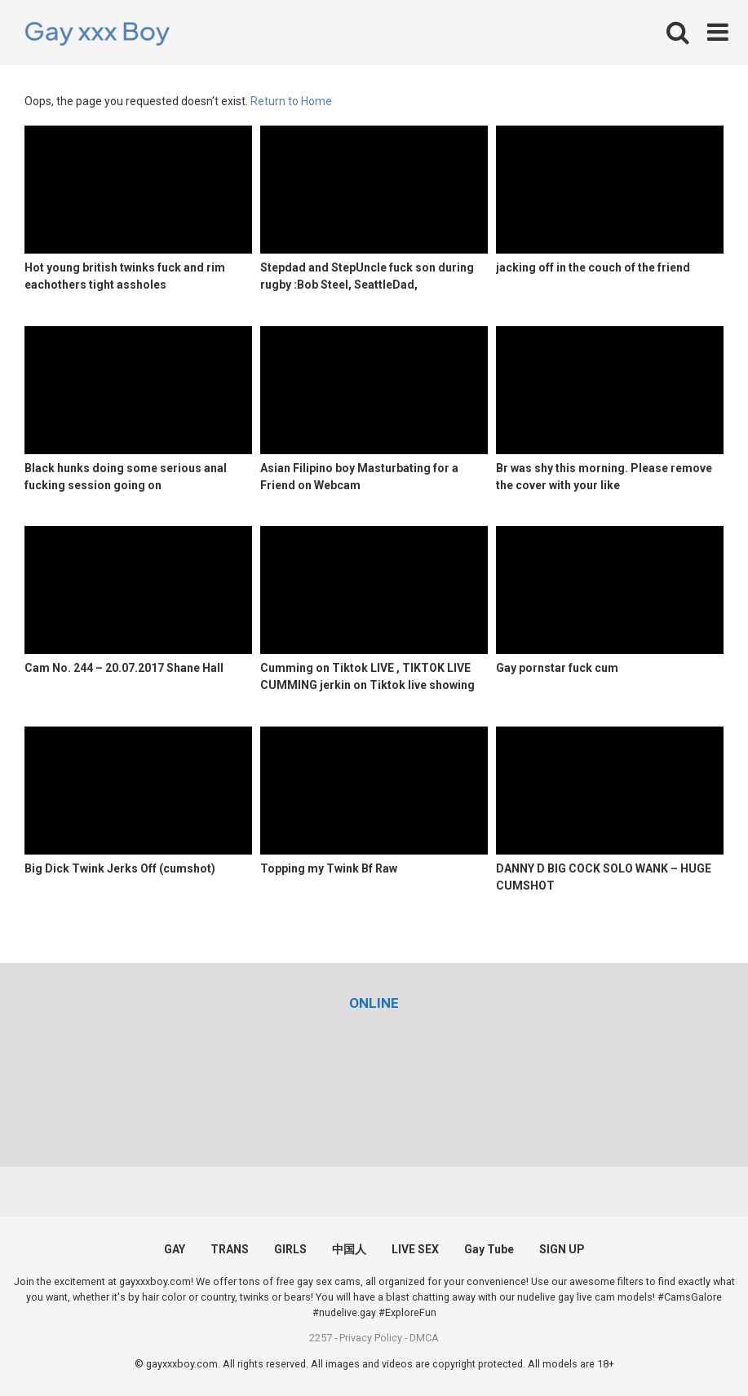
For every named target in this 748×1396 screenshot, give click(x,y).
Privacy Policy (370, 1338)
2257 (320, 1338)
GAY (174, 1249)
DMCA (424, 1338)
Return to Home (291, 101)
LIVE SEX (415, 1249)
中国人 (349, 1249)
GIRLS (290, 1249)
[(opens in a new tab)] (374, 1003)
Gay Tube (489, 1249)
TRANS (229, 1249)
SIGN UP (562, 1249)
